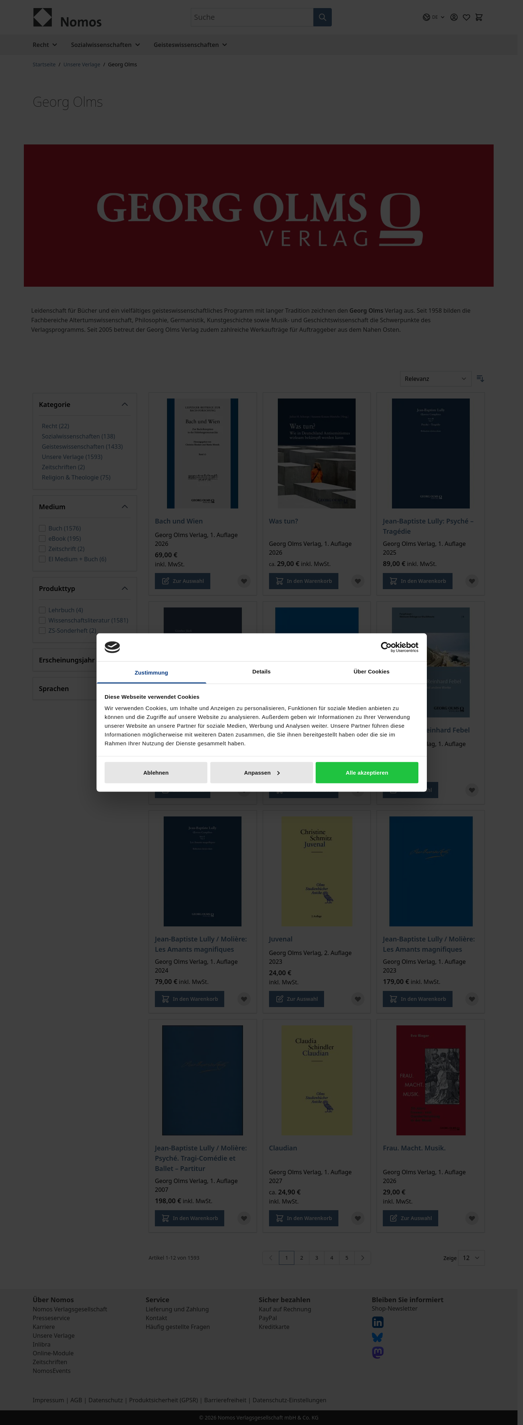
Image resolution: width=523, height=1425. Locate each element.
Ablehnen (155, 772)
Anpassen (262, 772)
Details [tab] (262, 671)
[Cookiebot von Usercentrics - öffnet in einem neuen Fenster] (386, 647)
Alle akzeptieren (367, 772)
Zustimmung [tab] (151, 672)
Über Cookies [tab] (372, 671)
